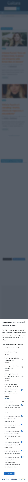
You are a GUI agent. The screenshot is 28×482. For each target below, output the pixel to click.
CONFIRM (9, 473)
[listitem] (14, 353)
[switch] (22, 359)
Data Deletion (5, 479)
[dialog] (14, 400)
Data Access (14, 479)
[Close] (25, 322)
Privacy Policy (22, 479)
